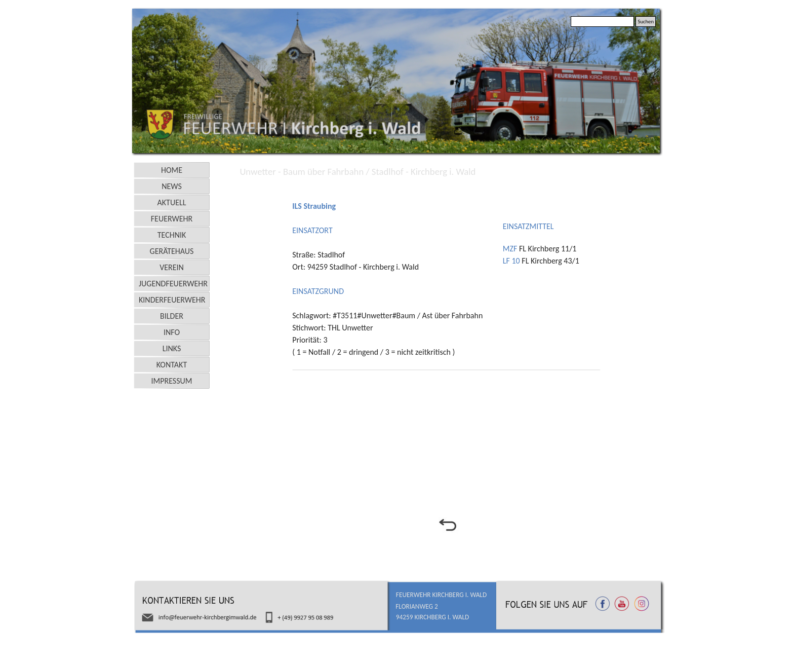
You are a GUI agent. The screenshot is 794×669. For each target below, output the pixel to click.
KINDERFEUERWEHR (172, 300)
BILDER (171, 316)
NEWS (172, 186)
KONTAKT (171, 364)
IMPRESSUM (171, 381)
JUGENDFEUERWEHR (173, 283)
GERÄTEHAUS (172, 251)
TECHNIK (171, 235)
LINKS (172, 348)
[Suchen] (602, 21)
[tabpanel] (447, 189)
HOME (171, 170)
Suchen (646, 21)
